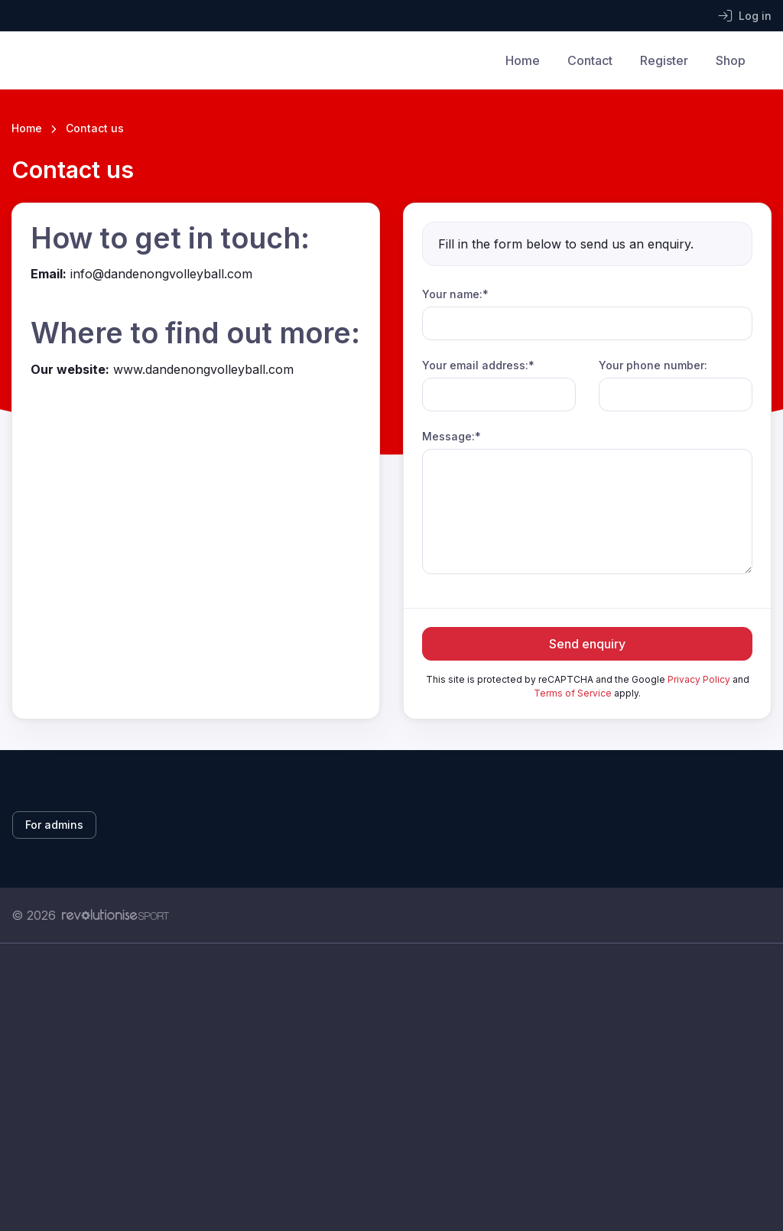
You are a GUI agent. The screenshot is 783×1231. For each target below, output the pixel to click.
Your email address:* (478, 365)
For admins (54, 824)
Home (522, 60)
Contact (589, 60)
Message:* (451, 436)
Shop (731, 60)
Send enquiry (587, 643)
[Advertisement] (391, 1087)
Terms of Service (573, 693)
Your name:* (455, 293)
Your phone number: (653, 365)
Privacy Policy (699, 679)
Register (664, 60)
